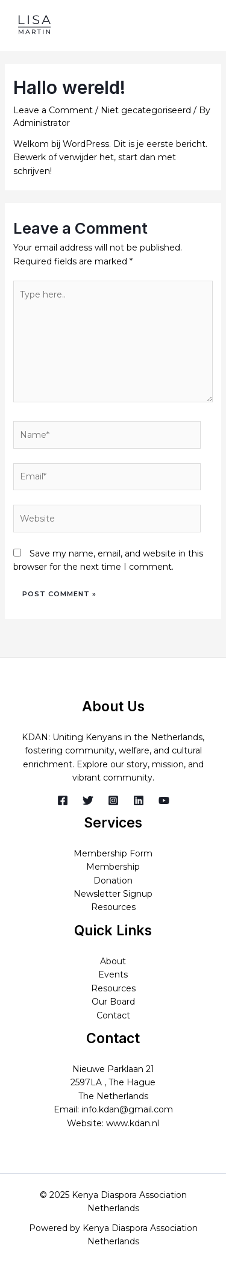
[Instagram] (113, 800)
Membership (113, 866)
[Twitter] (88, 800)
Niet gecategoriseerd (146, 110)
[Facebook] (62, 800)
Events (113, 974)
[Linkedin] (138, 800)
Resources (113, 907)
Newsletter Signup (113, 893)
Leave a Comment (53, 110)
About (113, 961)
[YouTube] (164, 800)
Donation (113, 880)
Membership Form (113, 853)
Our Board (113, 1001)
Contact (113, 1015)
